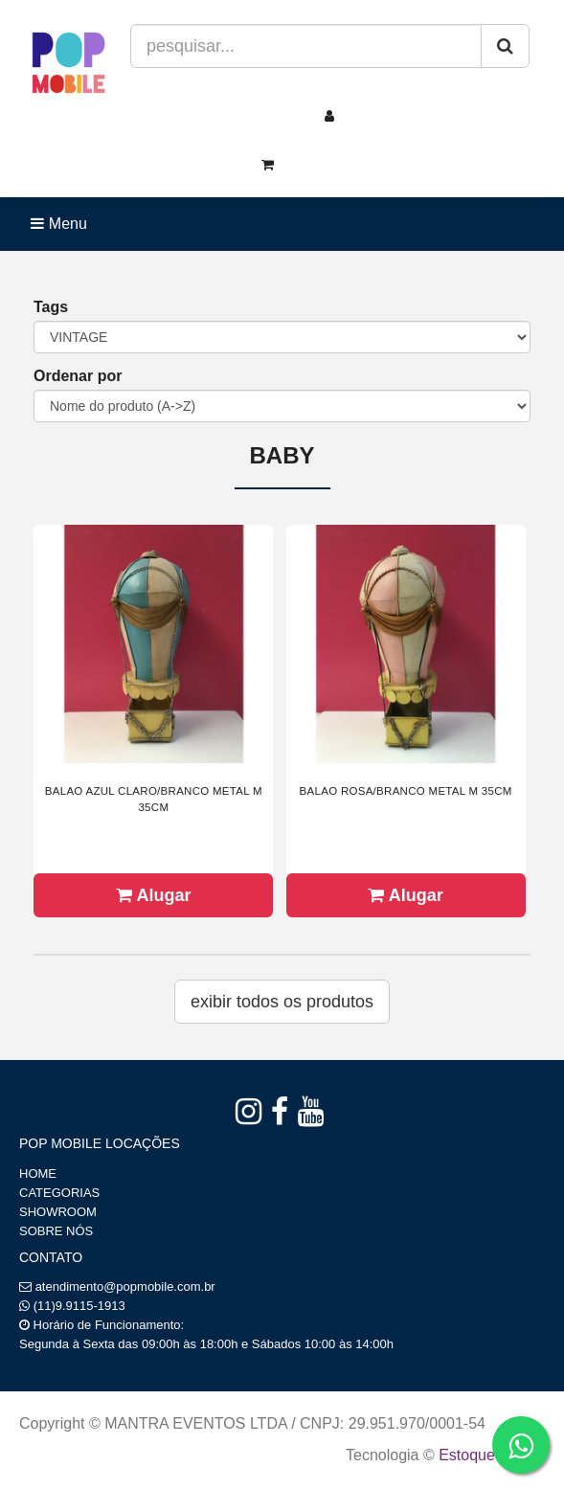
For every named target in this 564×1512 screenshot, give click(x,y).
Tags (51, 307)
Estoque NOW (487, 1455)
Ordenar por (78, 376)
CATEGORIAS (59, 1192)
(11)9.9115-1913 (79, 1305)
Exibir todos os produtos (282, 1001)
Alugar (153, 895)
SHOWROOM (58, 1212)
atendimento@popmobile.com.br (125, 1286)
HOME (37, 1173)
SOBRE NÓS (56, 1231)
